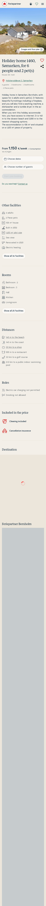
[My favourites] (36, 3)
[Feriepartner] (11, 3)
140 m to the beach (15, 337)
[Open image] (23, 31)
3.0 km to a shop (14, 347)
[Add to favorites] (42, 60)
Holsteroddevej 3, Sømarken (17, 80)
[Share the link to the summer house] (42, 66)
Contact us (22, 184)
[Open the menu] (42, 3)
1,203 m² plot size (14, 233)
